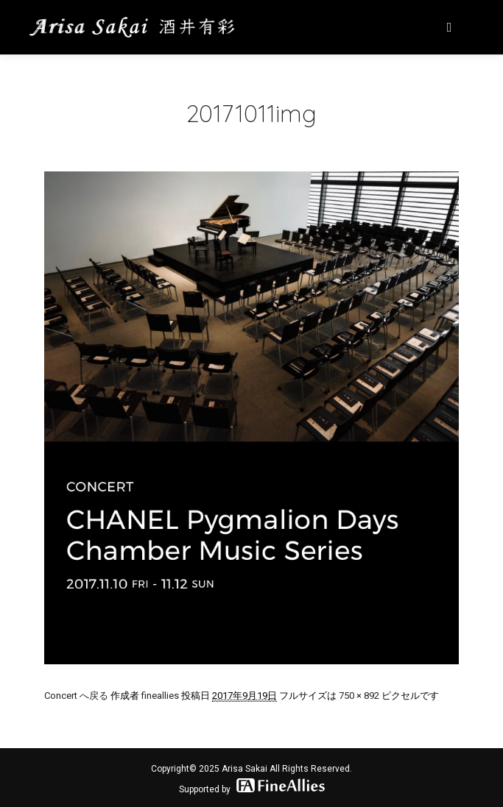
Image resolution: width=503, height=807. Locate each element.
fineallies (160, 695)
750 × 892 (359, 695)
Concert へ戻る (76, 695)
